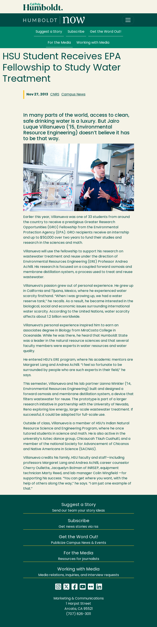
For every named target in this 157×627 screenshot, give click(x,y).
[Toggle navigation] (128, 20)
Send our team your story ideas (78, 507)
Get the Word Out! (105, 32)
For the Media (59, 42)
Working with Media (92, 42)
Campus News (73, 94)
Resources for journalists (78, 556)
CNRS (54, 94)
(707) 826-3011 (78, 614)
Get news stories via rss (78, 524)
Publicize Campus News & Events (78, 540)
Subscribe (76, 32)
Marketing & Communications (78, 598)
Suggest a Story (49, 32)
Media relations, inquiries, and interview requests (78, 572)
